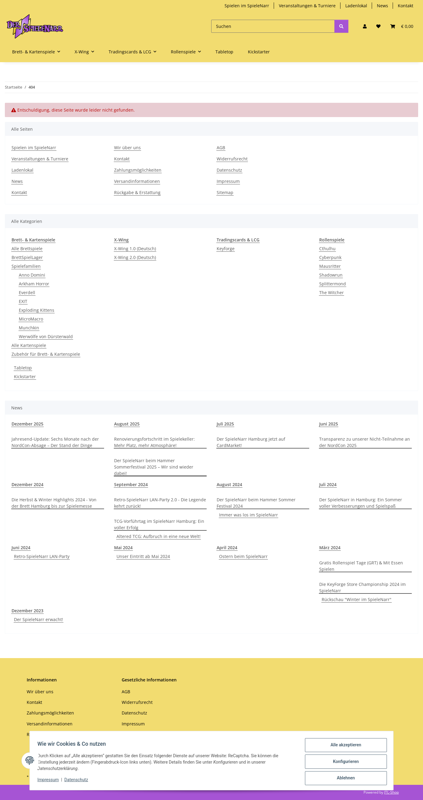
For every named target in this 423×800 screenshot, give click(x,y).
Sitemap (225, 192)
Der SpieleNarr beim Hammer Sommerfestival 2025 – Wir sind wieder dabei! (153, 467)
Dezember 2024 (27, 484)
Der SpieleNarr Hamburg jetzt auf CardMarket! (251, 442)
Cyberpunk (330, 257)
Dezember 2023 (27, 610)
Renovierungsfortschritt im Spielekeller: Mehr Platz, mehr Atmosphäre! (154, 442)
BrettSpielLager (27, 257)
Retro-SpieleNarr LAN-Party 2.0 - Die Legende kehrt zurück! (160, 503)
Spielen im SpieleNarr (247, 5)
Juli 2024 (328, 484)
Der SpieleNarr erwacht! (38, 619)
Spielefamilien (26, 266)
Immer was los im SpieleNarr (248, 515)
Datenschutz (78, 781)
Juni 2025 (328, 424)
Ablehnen (344, 778)
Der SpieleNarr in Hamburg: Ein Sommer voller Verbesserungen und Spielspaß (360, 503)
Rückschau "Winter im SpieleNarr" (356, 599)
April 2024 (227, 547)
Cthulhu (327, 248)
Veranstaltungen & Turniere (307, 5)
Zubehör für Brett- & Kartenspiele (46, 354)
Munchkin (29, 328)
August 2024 (229, 484)
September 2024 (131, 484)
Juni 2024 (21, 547)
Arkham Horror (34, 284)
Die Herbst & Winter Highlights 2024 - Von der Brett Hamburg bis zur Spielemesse (54, 503)
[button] (364, 26)
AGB (221, 147)
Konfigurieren (344, 762)
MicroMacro (31, 319)
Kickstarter (25, 376)
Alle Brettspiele (27, 248)
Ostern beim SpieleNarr (243, 556)
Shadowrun (331, 275)
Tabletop (23, 368)
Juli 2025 (225, 424)
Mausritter (330, 266)
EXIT (23, 301)
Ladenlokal (356, 5)
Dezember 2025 (27, 424)
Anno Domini (32, 275)
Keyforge (226, 248)
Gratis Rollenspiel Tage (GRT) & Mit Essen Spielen (361, 566)
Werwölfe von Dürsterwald (46, 336)
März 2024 (329, 547)
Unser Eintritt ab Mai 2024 (143, 556)
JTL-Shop (391, 792)
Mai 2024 (123, 547)
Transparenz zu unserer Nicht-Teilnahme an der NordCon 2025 (364, 442)
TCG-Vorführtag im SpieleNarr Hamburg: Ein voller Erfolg (159, 524)
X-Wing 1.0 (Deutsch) (135, 248)
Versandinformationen (137, 181)
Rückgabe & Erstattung (137, 192)
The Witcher (331, 292)
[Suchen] (273, 26)
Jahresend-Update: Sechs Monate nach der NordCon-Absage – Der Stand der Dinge (55, 442)
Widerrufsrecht (232, 159)
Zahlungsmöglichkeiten (137, 170)
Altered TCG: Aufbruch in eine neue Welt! (159, 536)
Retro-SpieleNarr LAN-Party (41, 556)
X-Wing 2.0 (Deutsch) (135, 257)
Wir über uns (127, 147)
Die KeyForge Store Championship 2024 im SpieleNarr (362, 587)
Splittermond (332, 284)
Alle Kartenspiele (29, 345)
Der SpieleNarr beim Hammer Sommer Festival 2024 (256, 503)
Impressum (50, 781)
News (382, 5)
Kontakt (405, 5)
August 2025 (127, 424)
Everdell (27, 292)
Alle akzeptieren (343, 747)
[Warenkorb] (401, 26)
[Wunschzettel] (378, 26)
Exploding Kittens (36, 310)
